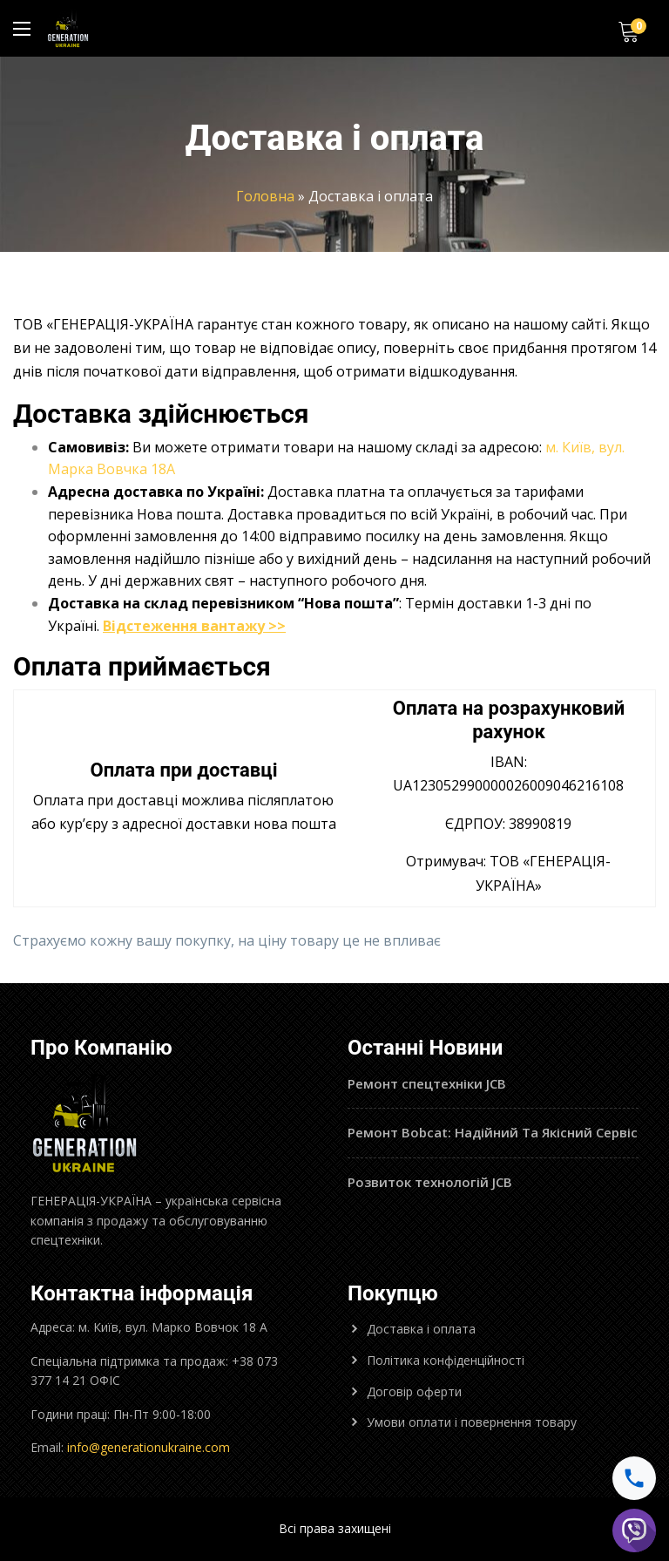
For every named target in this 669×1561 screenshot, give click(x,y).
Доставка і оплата (421, 1328)
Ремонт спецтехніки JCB (427, 1083)
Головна (265, 196)
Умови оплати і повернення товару (472, 1422)
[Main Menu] (21, 29)
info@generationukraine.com (148, 1447)
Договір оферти (414, 1391)
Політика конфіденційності (445, 1360)
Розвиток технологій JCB (430, 1182)
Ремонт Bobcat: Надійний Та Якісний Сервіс (493, 1132)
